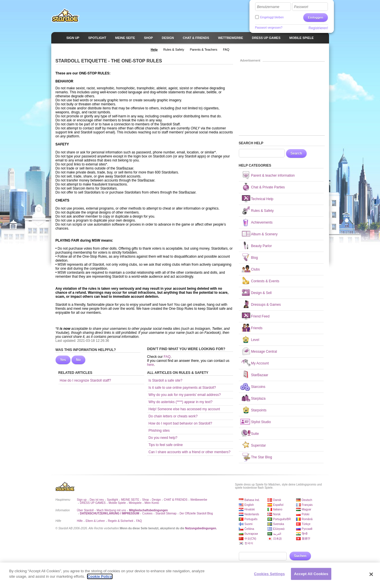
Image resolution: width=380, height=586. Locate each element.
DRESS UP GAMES (93, 502)
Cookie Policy (100, 577)
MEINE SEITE (130, 499)
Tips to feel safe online (166, 445)
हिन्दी (305, 533)
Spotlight (112, 499)
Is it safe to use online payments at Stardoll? (182, 388)
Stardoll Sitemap (165, 513)
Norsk (277, 514)
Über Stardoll (85, 510)
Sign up (82, 499)
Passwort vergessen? (269, 27)
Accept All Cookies (311, 574)
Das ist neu (97, 499)
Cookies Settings (269, 574)
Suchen (300, 556)
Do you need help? (163, 438)
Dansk (277, 500)
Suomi (249, 524)
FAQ (167, 357)
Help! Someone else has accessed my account (184, 409)
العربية (277, 533)
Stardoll (65, 15)
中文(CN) (250, 538)
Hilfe (80, 520)
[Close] (371, 574)
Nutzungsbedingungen (200, 528)
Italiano (277, 509)
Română (307, 519)
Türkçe (306, 524)
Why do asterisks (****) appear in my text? (180, 402)
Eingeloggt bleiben (272, 17)
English (249, 504)
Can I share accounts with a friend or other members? (190, 452)
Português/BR (282, 519)
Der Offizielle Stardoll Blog (196, 513)
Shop (145, 499)
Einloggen (315, 17)
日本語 (277, 538)
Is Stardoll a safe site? (165, 380)
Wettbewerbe (198, 499)
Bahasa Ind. (252, 500)
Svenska (278, 524)
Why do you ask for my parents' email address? (185, 395)
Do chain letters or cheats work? (173, 416)
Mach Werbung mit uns (111, 510)
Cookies (147, 513)
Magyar (306, 509)
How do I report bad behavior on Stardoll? (180, 423)
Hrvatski (250, 509)
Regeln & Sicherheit (120, 520)
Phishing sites (159, 431)
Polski (306, 514)
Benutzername (268, 7)
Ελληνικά (279, 528)
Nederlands (252, 514)
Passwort (301, 7)
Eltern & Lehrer (95, 520)
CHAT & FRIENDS (175, 499)
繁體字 (306, 538)
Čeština (249, 528)
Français (307, 504)
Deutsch (307, 500)
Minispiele (135, 502)
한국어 (249, 543)
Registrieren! (318, 28)
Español (278, 504)
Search (296, 153)
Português (251, 519)
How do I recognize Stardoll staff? (85, 380)
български (251, 533)
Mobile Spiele (117, 502)
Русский (307, 528)
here (150, 365)
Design (156, 499)
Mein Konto (152, 502)
